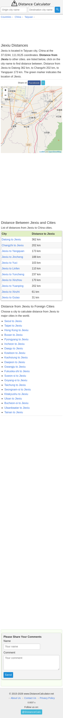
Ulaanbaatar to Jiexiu (17, 407)
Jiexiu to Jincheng (12, 256)
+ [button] (5, 90)
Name (7, 641)
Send (8, 674)
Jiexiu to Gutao (11, 297)
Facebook (34, 83)
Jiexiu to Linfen (11, 268)
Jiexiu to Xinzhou (12, 280)
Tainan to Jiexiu (13, 412)
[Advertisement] (31, 31)
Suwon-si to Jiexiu (15, 375)
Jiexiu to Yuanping (13, 285)
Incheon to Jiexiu (14, 343)
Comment (9, 652)
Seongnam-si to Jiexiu (17, 389)
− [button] (5, 95)
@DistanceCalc (31, 712)
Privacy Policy (47, 698)
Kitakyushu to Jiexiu (16, 394)
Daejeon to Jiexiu (14, 362)
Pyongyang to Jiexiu (16, 339)
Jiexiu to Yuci (9, 262)
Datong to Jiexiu (11, 239)
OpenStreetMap (54, 152)
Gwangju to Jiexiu (15, 366)
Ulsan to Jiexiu (13, 398)
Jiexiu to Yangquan (13, 251)
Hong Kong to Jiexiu (16, 330)
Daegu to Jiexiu (13, 348)
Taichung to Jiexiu (15, 385)
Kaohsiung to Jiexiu (16, 357)
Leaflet (42, 152)
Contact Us (30, 698)
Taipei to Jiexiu (13, 325)
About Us (16, 698)
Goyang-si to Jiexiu (15, 380)
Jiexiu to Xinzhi (11, 291)
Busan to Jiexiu (13, 334)
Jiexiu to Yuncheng (13, 274)
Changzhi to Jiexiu (13, 245)
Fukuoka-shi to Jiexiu (17, 371)
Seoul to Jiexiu (13, 321)
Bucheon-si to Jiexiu (16, 403)
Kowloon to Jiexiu (14, 353)
